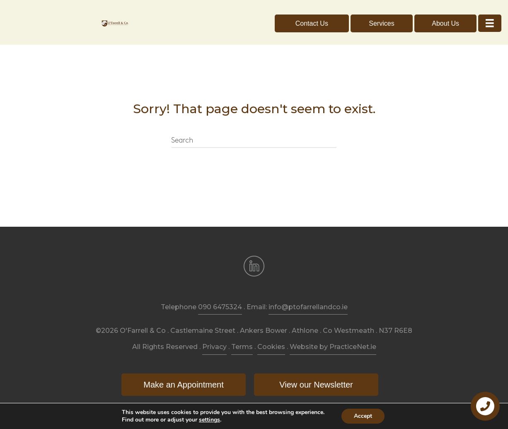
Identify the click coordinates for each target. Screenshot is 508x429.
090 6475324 (220, 307)
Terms (242, 347)
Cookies (271, 347)
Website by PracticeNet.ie (333, 347)
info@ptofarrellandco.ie (308, 307)
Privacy (214, 347)
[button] (312, 23)
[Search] (254, 141)
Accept (363, 416)
